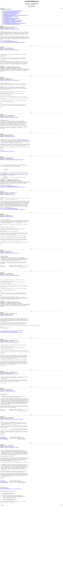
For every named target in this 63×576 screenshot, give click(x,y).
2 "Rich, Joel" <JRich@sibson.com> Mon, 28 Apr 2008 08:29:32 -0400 (7, 51)
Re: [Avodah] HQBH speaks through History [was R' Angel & (13, 177)
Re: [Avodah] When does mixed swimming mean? (11, 52)
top (32, 82)
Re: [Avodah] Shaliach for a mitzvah (9, 151)
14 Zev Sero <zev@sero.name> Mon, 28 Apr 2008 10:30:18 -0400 (6, 440)
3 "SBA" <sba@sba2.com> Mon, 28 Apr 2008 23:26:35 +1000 (6, 86)
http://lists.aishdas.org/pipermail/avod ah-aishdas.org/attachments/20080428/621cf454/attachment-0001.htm (12, 209)
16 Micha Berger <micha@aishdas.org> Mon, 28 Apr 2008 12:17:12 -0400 (7, 505)
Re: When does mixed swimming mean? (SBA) (10, 12)
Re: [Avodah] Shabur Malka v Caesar (9, 217)
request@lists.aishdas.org (21, 154)
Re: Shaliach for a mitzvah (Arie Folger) (9, 14)
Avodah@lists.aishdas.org (5, 554)
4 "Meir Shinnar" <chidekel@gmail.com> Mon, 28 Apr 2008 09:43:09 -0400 (7, 128)
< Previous (2, 8)
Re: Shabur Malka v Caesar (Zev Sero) (10, 22)
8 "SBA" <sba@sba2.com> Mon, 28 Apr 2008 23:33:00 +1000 (6, 241)
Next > (61, 8)
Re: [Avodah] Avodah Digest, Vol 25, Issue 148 (10, 129)
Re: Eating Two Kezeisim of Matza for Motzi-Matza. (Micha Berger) (14, 23)
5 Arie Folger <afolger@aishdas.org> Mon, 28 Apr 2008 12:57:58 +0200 (7, 150)
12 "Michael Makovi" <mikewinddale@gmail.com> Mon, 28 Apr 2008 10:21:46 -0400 (9, 385)
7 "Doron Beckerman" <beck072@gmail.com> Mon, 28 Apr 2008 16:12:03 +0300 (8, 216)
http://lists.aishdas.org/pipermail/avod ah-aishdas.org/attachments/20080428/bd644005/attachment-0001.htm (12, 235)
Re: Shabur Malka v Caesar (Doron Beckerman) (10, 16)
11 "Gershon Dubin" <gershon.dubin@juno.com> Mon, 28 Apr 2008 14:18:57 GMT (8, 354)
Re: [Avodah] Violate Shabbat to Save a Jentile (10, 506)
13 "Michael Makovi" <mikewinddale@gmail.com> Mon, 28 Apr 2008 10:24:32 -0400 (9, 421)
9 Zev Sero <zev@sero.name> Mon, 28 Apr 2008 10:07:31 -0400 (6, 283)
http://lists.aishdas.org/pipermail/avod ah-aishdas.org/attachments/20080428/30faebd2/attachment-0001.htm (12, 44)
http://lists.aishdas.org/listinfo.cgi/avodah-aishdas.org (11, 555)
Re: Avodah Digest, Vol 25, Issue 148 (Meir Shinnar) (11, 13)
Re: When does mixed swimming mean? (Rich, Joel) (11, 11)
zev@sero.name (2, 300)
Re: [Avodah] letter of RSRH (8, 242)
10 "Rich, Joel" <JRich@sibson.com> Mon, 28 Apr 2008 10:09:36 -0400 (7, 308)
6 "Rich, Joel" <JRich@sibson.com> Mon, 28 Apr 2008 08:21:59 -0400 (7, 176)
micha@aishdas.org (3, 546)
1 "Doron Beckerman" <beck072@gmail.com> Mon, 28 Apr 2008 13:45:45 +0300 (8, 27)
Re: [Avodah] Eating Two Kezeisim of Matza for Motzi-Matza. (13, 474)
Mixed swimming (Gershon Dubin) (9, 19)
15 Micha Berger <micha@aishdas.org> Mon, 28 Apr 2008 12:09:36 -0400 (7, 473)
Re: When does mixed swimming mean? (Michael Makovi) (13, 20)
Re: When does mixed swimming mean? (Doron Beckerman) (12, 10)
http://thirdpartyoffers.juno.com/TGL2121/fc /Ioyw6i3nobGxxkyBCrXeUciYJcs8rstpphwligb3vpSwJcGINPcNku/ (11, 376)
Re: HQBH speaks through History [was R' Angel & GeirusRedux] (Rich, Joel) (15, 15)
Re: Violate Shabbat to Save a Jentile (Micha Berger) (12, 24)
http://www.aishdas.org (4, 496)
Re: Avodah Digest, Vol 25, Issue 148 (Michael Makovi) (12, 21)
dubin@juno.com (6, 370)
